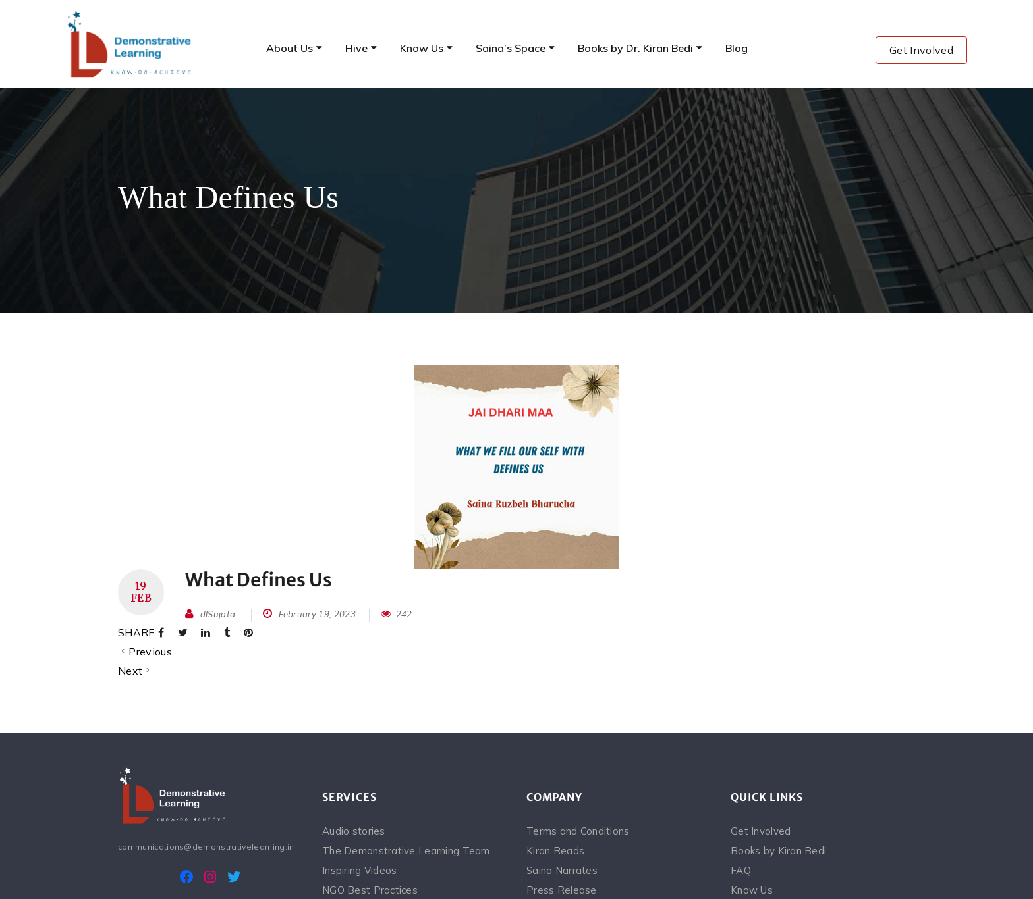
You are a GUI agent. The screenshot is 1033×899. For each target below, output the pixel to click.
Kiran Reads (555, 850)
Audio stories (353, 831)
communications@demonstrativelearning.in (206, 847)
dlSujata (218, 614)
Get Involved (921, 50)
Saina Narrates (562, 870)
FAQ (741, 870)
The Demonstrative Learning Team (406, 850)
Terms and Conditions (578, 831)
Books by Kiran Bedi (778, 850)
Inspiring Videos (359, 870)
